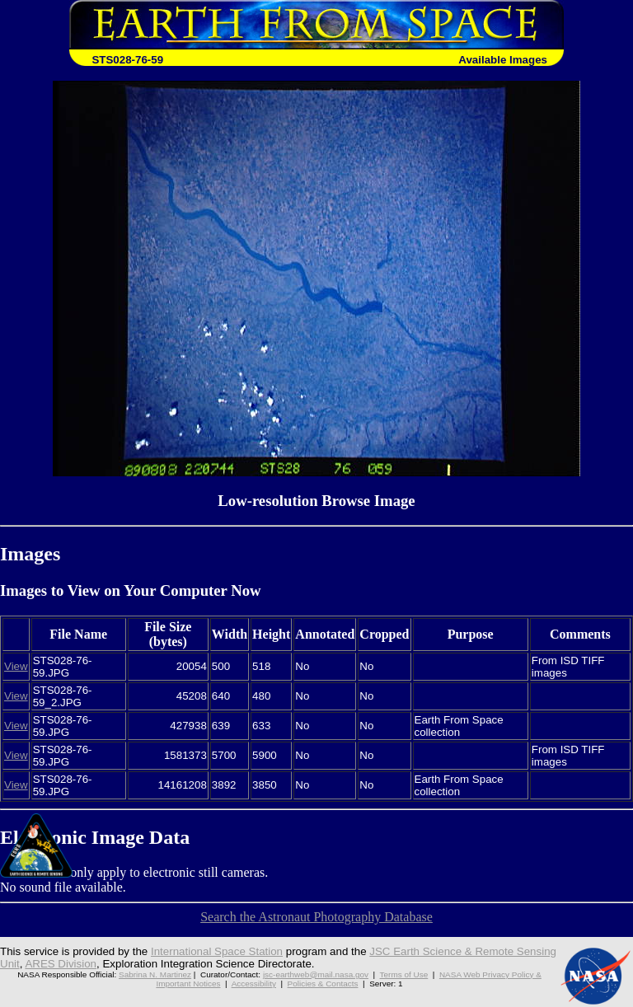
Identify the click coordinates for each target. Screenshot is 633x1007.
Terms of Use (404, 974)
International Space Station (217, 951)
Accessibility (254, 983)
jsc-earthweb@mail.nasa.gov (315, 974)
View (16, 666)
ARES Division (60, 964)
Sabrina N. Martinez (155, 974)
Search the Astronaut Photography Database (316, 917)
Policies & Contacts (323, 983)
